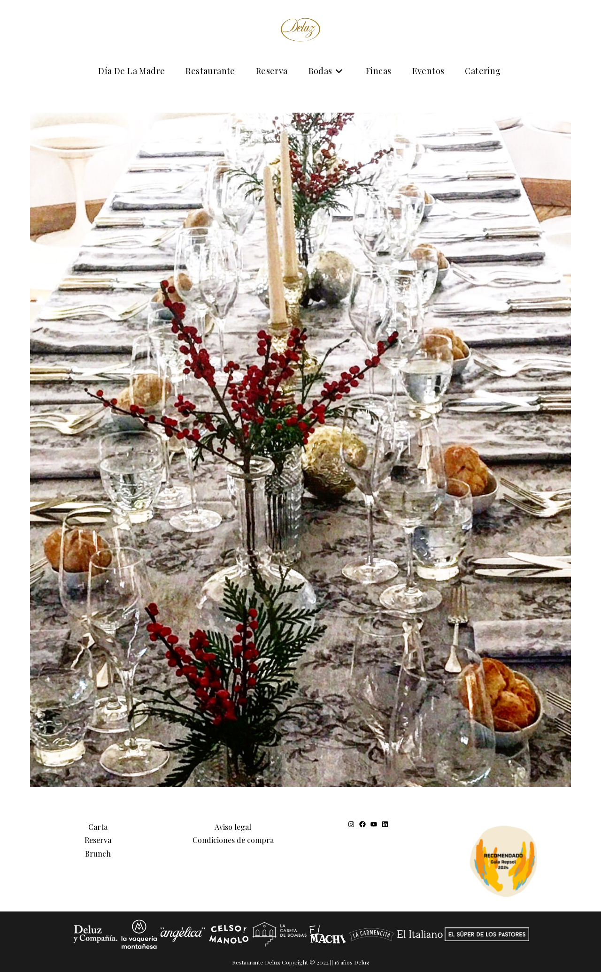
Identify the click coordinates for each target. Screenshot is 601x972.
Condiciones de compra (233, 840)
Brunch (98, 853)
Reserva (98, 840)
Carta (98, 826)
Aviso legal (233, 826)
